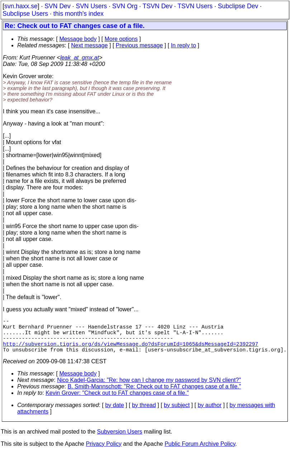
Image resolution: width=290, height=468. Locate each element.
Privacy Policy (104, 452)
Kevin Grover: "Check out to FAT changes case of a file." (117, 401)
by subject (177, 414)
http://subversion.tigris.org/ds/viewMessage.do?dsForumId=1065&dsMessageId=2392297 (130, 350)
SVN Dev (57, 6)
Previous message (139, 45)
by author (210, 414)
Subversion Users (119, 440)
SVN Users (91, 6)
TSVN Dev (157, 6)
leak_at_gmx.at (79, 58)
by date (114, 414)
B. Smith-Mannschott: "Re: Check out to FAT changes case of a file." (154, 395)
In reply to (183, 45)
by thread (144, 414)
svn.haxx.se (21, 6)
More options (121, 39)
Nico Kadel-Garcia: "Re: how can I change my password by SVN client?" (149, 389)
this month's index (78, 13)
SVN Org (124, 6)
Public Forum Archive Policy (200, 452)
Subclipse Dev (238, 6)
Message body (77, 39)
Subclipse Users (25, 13)
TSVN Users (195, 6)
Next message (89, 45)
